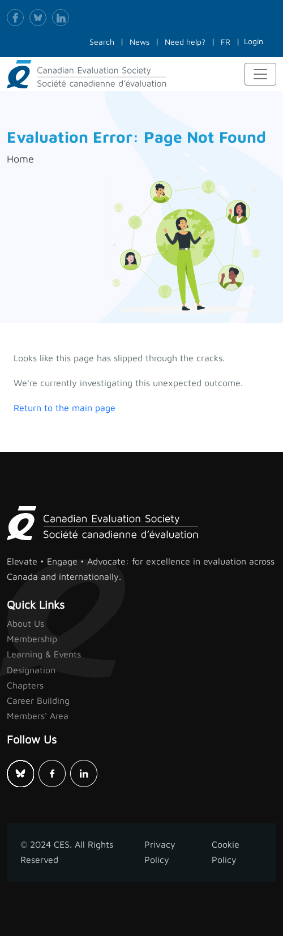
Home (20, 159)
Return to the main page (64, 408)
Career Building (38, 700)
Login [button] (253, 41)
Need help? (185, 41)
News (139, 41)
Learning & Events (44, 654)
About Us (25, 623)
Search (101, 41)
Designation (31, 670)
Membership (32, 639)
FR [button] (225, 41)
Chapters (25, 685)
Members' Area (37, 716)
